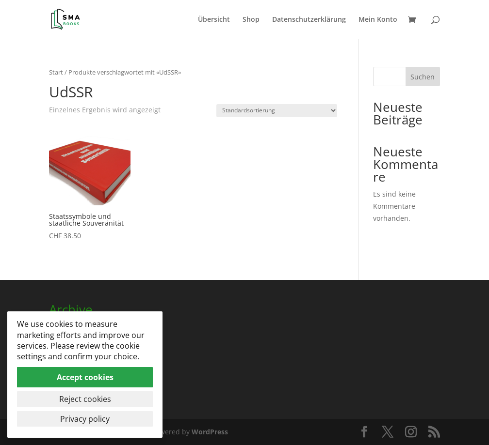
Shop (251, 20)
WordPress (210, 431)
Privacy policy (85, 419)
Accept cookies (85, 377)
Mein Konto (378, 20)
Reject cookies (85, 399)
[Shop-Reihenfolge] (276, 110)
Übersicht (214, 20)
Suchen (422, 76)
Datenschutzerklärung (309, 20)
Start (56, 72)
